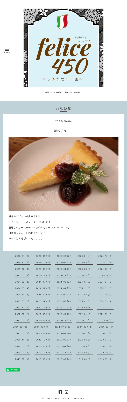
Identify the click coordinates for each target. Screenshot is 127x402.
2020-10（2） (43, 339)
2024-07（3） (43, 281)
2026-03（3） (43, 255)
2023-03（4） (64, 301)
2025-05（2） (43, 268)
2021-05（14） (107, 326)
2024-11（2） (64, 275)
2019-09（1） (85, 352)
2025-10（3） (43, 262)
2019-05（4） (64, 359)
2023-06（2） (106, 294)
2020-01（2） (22, 352)
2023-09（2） (43, 294)
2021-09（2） (20, 326)
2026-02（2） (64, 255)
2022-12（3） (22, 307)
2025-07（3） (106, 262)
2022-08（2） (106, 307)
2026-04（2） (22, 255)
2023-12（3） (85, 288)
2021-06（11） (85, 326)
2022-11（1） (43, 307)
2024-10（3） (85, 275)
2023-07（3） (85, 294)
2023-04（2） (43, 301)
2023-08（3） (64, 294)
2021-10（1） (106, 320)
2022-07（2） (22, 314)
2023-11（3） (106, 288)
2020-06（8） (22, 346)
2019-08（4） (106, 352)
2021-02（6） (64, 333)
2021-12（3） (64, 320)
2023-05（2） (22, 301)
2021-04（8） (22, 333)
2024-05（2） (85, 281)
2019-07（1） (22, 359)
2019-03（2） (106, 359)
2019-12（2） (43, 352)
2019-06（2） (43, 359)
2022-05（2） (64, 314)
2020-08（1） (85, 339)
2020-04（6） (64, 346)
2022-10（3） (64, 307)
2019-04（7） (85, 359)
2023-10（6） (22, 294)
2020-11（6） (22, 339)
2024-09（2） (106, 275)
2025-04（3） (64, 268)
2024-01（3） (64, 288)
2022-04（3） (85, 314)
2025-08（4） (85, 262)
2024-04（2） (106, 281)
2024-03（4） (22, 288)
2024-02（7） (43, 288)
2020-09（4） (64, 339)
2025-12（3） (106, 255)
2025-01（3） (22, 275)
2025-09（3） (64, 262)
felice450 (55, 398)
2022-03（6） (106, 314)
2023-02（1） (85, 301)
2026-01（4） (85, 255)
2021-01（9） (85, 333)
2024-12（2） (43, 275)
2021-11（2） (85, 320)
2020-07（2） (106, 339)
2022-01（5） (43, 320)
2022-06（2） (43, 314)
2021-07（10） (63, 326)
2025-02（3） (106, 268)
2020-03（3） (85, 346)
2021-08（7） (41, 326)
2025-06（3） (22, 268)
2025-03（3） (85, 268)
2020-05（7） (43, 346)
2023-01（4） (106, 301)
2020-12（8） (106, 333)
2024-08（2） (22, 281)
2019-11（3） (64, 352)
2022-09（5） (85, 307)
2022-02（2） (22, 320)
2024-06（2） (64, 281)
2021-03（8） (43, 333)
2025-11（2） (22, 262)
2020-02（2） (106, 346)
